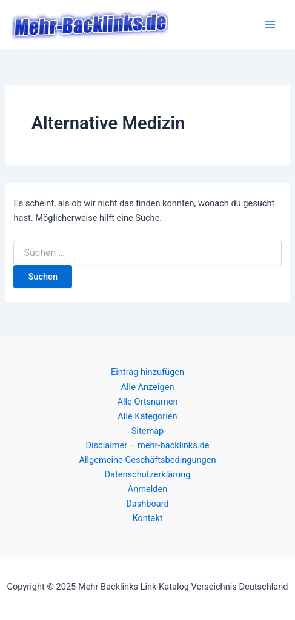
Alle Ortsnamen (147, 401)
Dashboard (147, 503)
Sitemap (147, 430)
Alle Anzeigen (147, 387)
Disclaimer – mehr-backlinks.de (147, 445)
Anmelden (148, 489)
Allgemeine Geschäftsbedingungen (147, 459)
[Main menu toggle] (270, 24)
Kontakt (147, 518)
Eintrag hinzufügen (147, 371)
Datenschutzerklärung (148, 474)
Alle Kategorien (147, 416)
